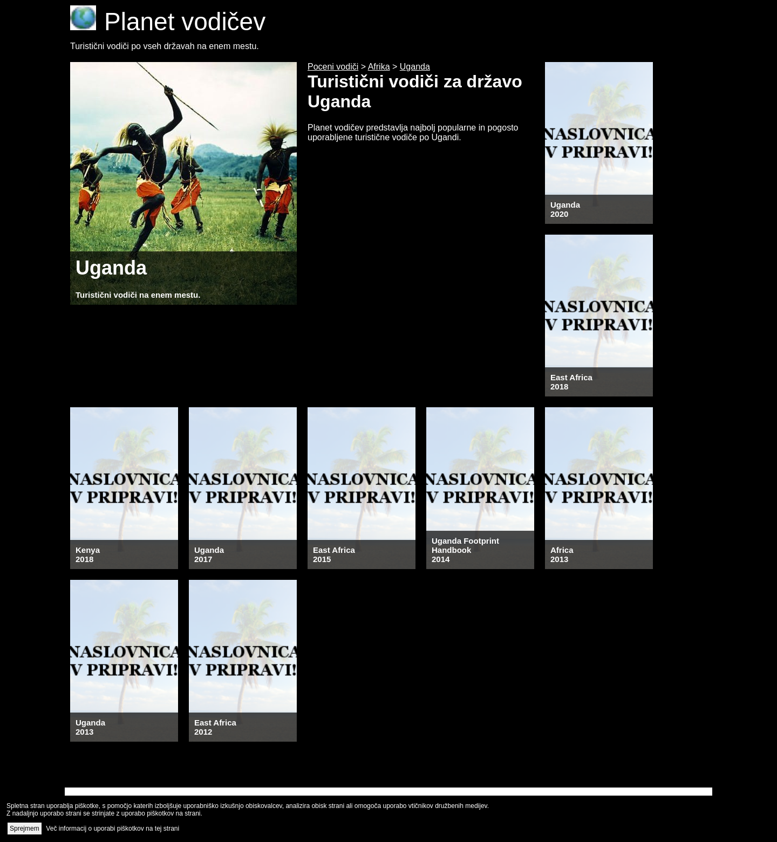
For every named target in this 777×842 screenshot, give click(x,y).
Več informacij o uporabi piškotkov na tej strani (112, 828)
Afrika (379, 66)
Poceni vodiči (333, 66)
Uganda (415, 66)
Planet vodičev (167, 22)
